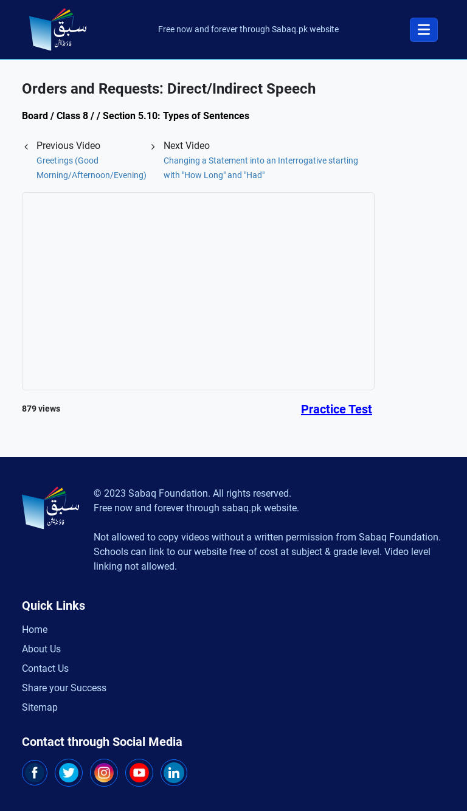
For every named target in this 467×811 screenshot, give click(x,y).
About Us (41, 649)
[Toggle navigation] (424, 30)
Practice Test (336, 409)
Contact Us (45, 668)
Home (34, 629)
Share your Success (64, 688)
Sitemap (40, 707)
